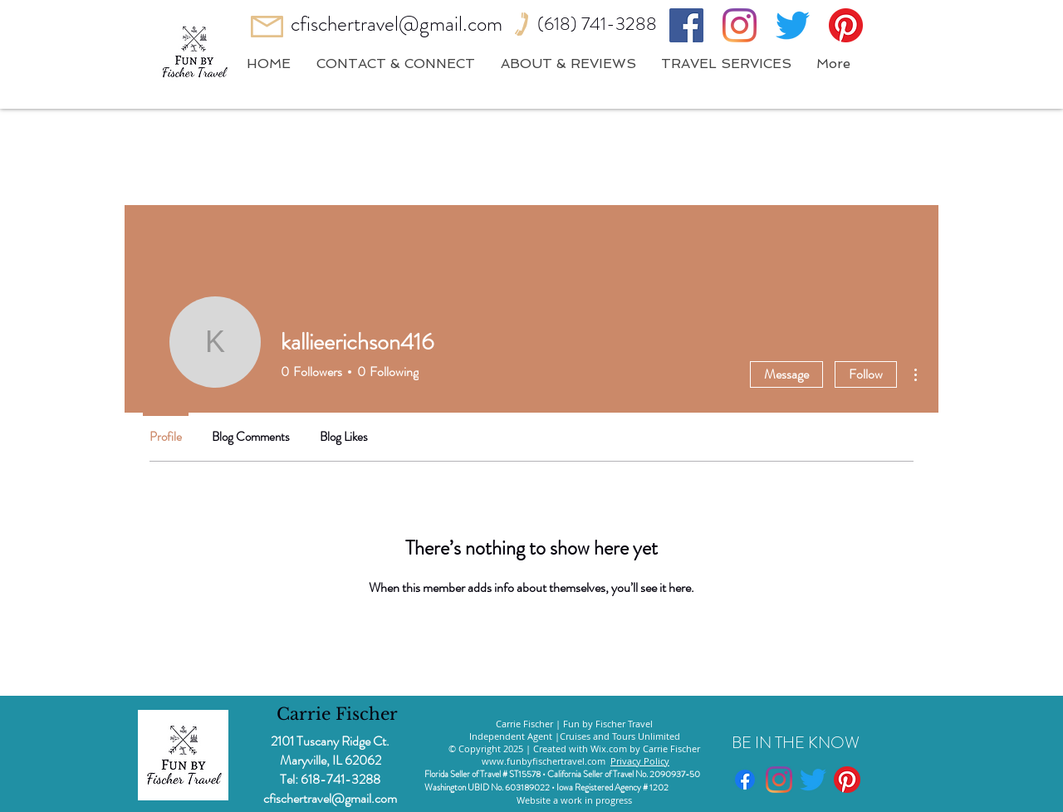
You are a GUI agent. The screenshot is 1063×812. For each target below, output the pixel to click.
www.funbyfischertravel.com (543, 761)
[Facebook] (686, 25)
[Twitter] (793, 25)
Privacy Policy (639, 761)
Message (786, 374)
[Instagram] (740, 25)
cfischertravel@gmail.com (396, 24)
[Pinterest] (846, 25)
